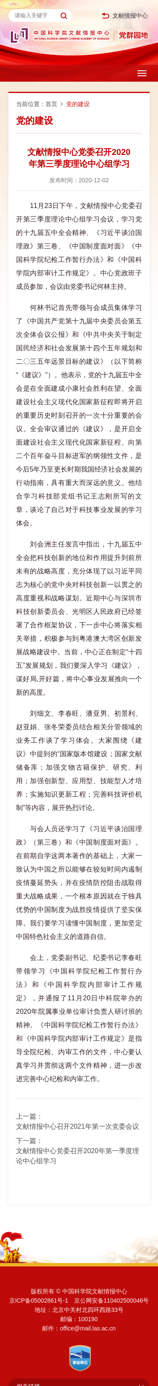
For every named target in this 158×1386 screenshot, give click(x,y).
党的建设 (78, 104)
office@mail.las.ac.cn (87, 1328)
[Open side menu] (142, 73)
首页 (51, 104)
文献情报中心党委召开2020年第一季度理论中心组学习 (77, 1156)
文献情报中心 (125, 16)
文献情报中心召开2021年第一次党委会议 (77, 1126)
